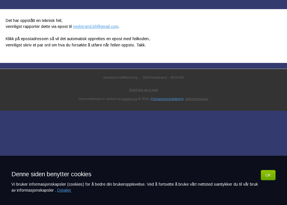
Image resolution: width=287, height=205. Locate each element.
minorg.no (129, 99)
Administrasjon (196, 99)
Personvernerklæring (167, 99)
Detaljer (64, 190)
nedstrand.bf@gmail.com (95, 26)
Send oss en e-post (143, 89)
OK (268, 175)
